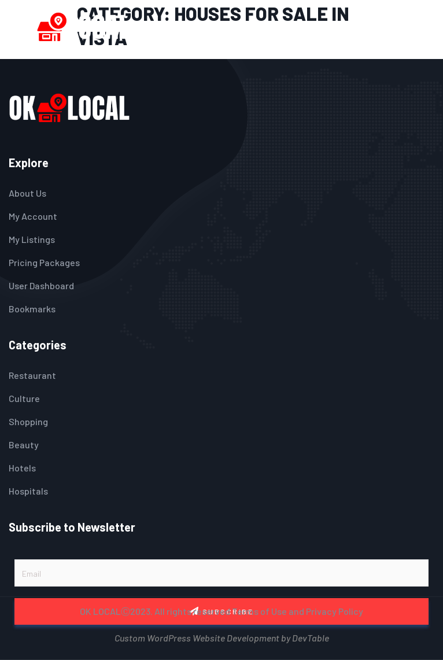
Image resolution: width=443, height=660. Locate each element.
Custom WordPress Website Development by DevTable (222, 636)
